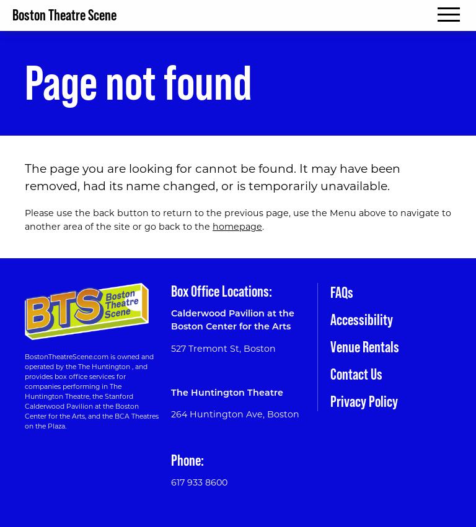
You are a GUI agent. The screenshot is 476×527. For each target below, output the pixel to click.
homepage (237, 226)
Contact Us (356, 374)
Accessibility (361, 320)
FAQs (341, 293)
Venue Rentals (364, 347)
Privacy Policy (364, 402)
